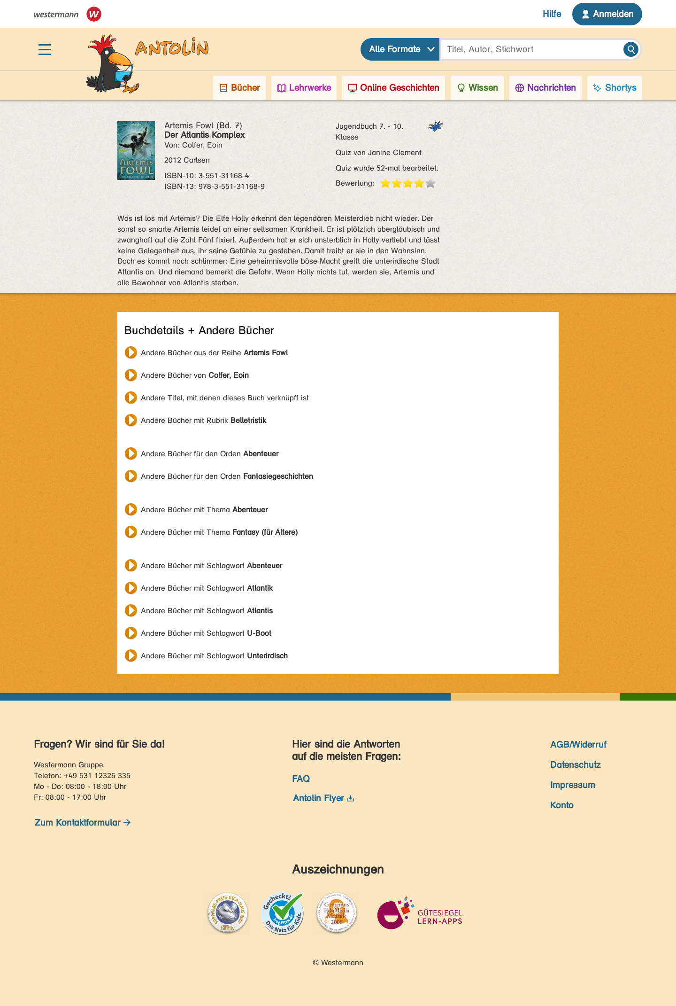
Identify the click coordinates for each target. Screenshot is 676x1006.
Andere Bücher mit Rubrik (203, 420)
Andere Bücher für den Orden (209, 453)
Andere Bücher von (195, 375)
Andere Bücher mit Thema (204, 509)
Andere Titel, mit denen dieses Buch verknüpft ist (225, 397)
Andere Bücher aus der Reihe (214, 352)
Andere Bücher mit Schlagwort (211, 565)
